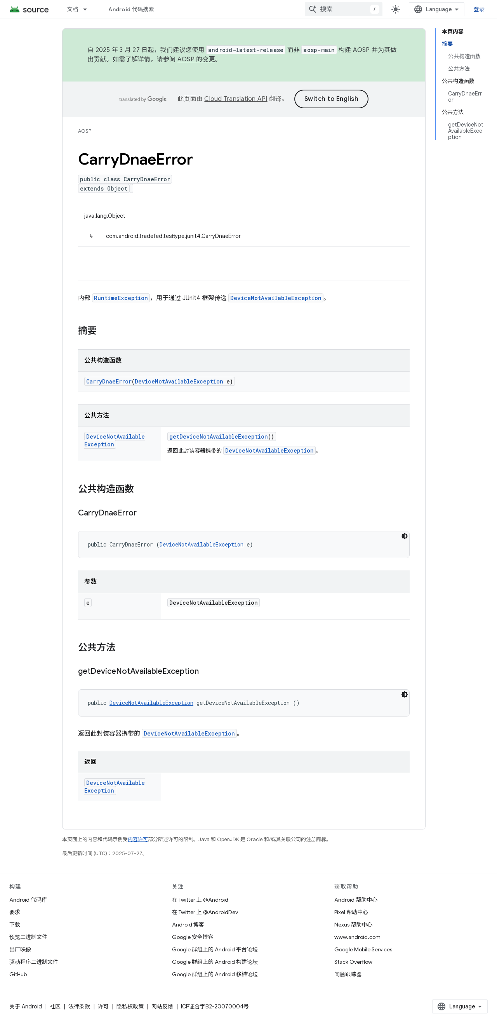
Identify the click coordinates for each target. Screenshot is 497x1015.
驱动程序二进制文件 (33, 961)
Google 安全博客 (193, 936)
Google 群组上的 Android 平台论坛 (215, 949)
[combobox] (343, 9)
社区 (55, 1006)
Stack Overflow (353, 961)
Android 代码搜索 (131, 9)
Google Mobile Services (363, 949)
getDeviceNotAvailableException (218, 436)
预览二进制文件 (28, 936)
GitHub (18, 974)
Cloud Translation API (235, 99)
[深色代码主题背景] (404, 536)
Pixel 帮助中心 (351, 912)
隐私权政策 (130, 1006)
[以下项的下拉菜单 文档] (88, 9)
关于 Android (25, 1006)
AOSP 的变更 (196, 59)
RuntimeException (121, 298)
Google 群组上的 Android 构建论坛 (215, 961)
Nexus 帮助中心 (353, 924)
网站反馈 (162, 1006)
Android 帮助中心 (355, 899)
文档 (72, 9)
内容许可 (138, 839)
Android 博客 (188, 924)
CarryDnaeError (109, 381)
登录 (479, 9)
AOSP (84, 131)
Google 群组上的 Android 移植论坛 (215, 974)
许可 (103, 1006)
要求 (14, 912)
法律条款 (79, 1006)
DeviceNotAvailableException (275, 298)
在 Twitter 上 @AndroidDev (205, 912)
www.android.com (357, 936)
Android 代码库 (28, 899)
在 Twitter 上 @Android (200, 899)
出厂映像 (20, 949)
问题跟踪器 (347, 974)
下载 (14, 924)
